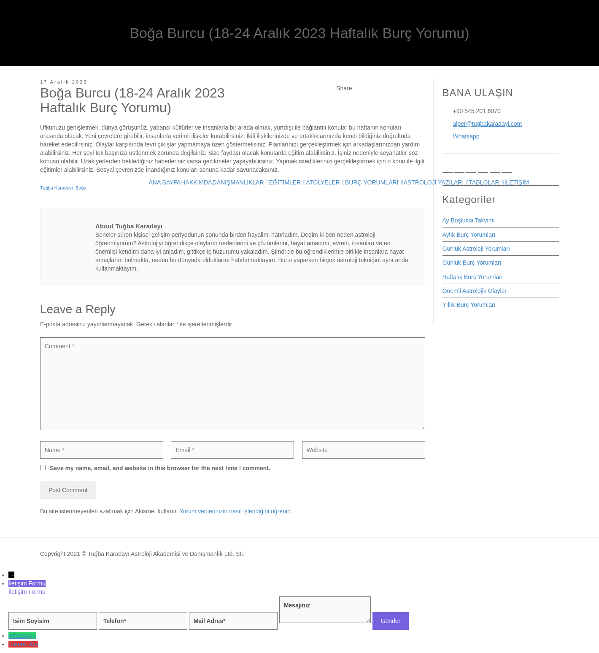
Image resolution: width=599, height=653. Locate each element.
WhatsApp (22, 635)
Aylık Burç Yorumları (469, 234)
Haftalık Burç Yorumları (473, 277)
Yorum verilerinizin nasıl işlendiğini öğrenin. (235, 511)
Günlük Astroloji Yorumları (476, 248)
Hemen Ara (23, 644)
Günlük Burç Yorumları (472, 262)
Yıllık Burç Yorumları (469, 304)
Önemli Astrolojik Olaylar (475, 290)
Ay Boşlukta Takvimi (469, 220)
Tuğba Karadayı (56, 187)
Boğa (81, 187)
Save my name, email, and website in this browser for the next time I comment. (160, 468)
